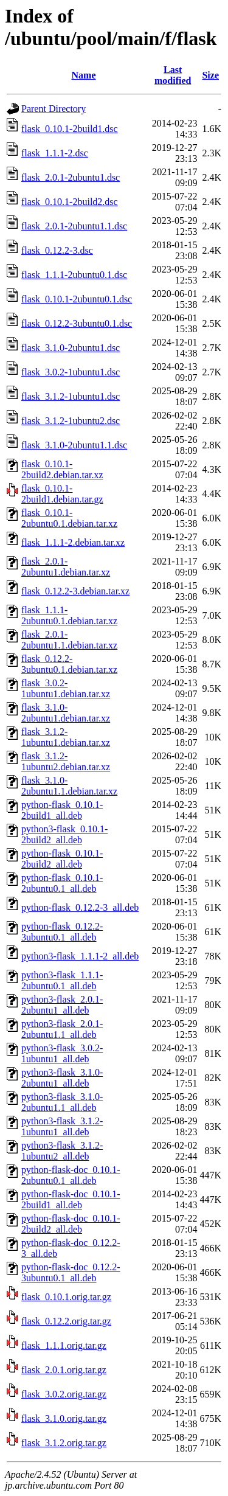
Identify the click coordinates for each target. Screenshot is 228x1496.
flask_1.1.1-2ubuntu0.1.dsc (74, 275)
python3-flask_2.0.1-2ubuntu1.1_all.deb (62, 1029)
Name (84, 75)
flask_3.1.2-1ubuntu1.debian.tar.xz (65, 737)
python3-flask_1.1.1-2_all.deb (80, 956)
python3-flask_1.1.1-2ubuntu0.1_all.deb (62, 980)
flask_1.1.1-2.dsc (54, 153)
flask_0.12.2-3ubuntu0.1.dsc (76, 323)
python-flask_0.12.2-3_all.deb (80, 907)
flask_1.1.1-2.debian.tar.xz (73, 542)
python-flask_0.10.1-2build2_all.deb (62, 858)
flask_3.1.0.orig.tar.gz (63, 1418)
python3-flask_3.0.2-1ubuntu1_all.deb (62, 1053)
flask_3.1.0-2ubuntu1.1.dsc (74, 445)
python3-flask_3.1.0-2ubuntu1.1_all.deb (62, 1102)
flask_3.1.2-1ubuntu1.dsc (70, 396)
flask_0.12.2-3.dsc (57, 250)
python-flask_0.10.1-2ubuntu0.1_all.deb (62, 883)
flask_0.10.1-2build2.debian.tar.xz (62, 469)
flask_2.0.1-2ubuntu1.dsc (70, 177)
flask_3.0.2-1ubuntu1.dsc (70, 372)
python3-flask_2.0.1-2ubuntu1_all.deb (62, 1004)
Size (210, 75)
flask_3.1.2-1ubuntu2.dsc (70, 421)
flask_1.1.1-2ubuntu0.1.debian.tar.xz (69, 615)
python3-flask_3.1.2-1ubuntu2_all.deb (62, 1150)
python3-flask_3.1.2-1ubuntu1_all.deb (62, 1126)
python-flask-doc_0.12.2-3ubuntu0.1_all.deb (70, 1272)
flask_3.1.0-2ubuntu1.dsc (70, 348)
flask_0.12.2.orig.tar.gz (66, 1321)
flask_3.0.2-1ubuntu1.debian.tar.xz (65, 688)
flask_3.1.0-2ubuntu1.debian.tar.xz (65, 712)
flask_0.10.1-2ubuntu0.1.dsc (76, 299)
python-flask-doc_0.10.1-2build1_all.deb (70, 1199)
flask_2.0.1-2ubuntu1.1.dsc (74, 226)
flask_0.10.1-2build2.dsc (69, 202)
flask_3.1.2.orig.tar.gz (63, 1443)
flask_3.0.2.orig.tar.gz (63, 1394)
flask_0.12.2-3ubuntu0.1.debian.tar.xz (69, 664)
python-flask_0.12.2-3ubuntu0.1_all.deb (62, 931)
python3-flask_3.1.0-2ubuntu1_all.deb (62, 1077)
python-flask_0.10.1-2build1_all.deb (62, 810)
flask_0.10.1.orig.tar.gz (66, 1297)
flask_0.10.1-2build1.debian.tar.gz (62, 493)
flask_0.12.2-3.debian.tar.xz (75, 591)
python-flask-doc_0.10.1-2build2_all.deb (70, 1223)
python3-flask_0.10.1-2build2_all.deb (64, 834)
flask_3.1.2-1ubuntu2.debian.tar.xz (65, 761)
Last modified (172, 75)
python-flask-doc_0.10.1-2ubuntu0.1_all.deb (70, 1175)
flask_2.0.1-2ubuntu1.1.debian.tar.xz (69, 639)
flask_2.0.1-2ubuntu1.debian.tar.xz (65, 566)
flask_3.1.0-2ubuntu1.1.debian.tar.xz (69, 785)
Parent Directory (53, 108)
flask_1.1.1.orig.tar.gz (63, 1345)
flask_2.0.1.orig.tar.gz (63, 1370)
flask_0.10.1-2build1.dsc (69, 129)
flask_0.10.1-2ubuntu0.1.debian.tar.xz (69, 518)
